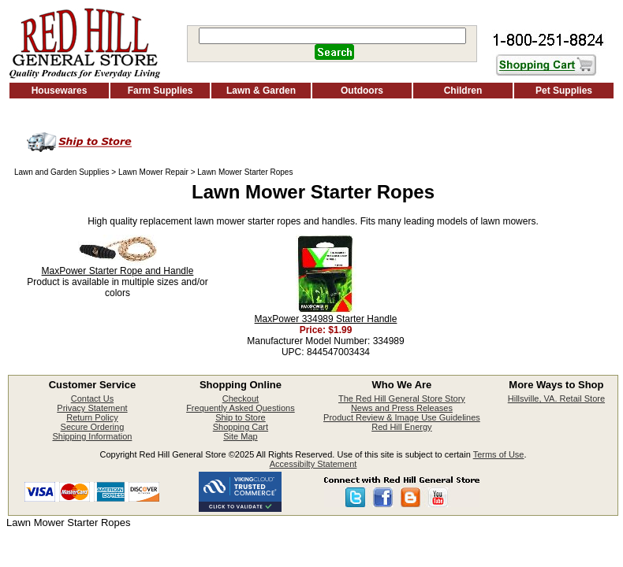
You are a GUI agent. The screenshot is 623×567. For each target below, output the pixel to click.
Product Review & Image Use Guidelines (401, 417)
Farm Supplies (160, 90)
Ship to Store (240, 417)
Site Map (240, 436)
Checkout (240, 398)
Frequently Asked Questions (240, 408)
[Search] (332, 36)
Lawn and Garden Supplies (62, 172)
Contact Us (92, 398)
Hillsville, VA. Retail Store (556, 398)
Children (463, 90)
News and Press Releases (402, 408)
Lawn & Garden (261, 90)
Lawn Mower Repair (153, 172)
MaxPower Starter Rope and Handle (118, 270)
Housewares (60, 90)
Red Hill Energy (401, 427)
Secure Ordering (93, 427)
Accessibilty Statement (313, 464)
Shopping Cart (240, 427)
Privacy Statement (92, 408)
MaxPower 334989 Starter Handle (326, 318)
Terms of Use (498, 454)
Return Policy (92, 417)
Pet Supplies (563, 90)
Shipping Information (92, 436)
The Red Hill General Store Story (401, 398)
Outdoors (362, 90)
